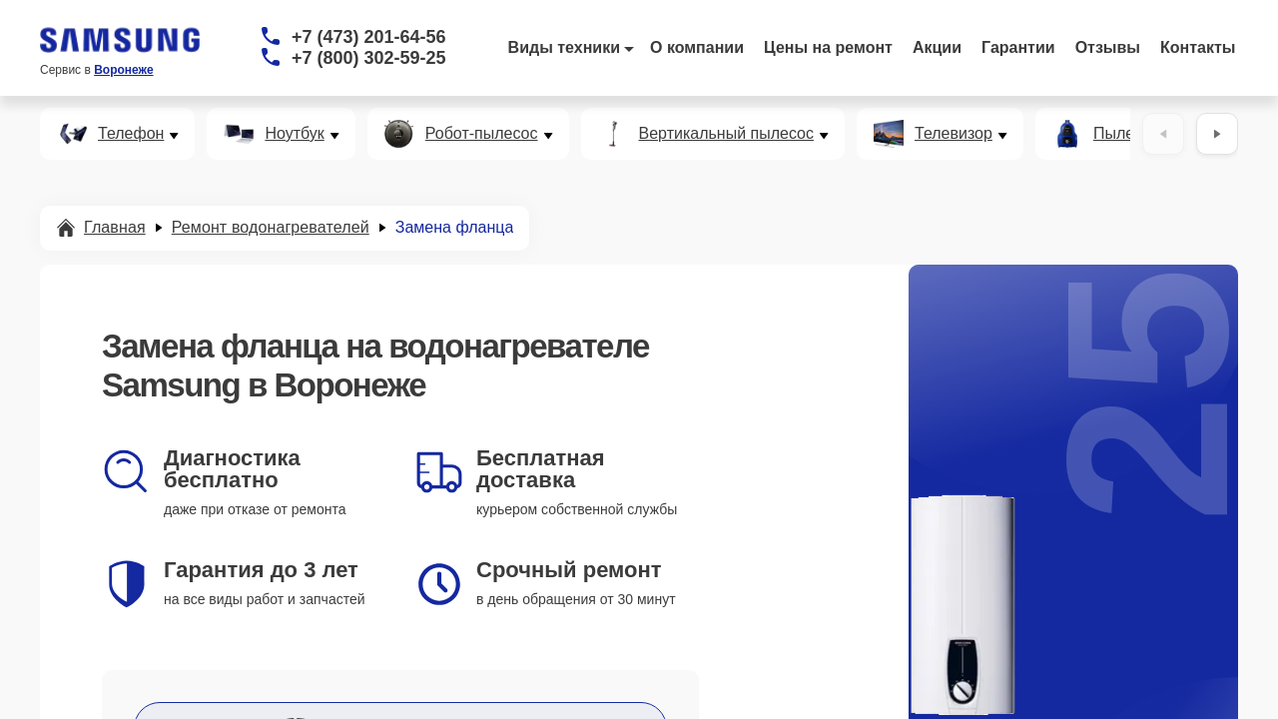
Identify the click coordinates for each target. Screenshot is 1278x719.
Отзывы (1107, 47)
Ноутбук (294, 134)
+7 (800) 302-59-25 (369, 58)
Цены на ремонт (828, 47)
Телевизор (953, 134)
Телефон (131, 134)
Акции (937, 47)
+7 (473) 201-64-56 (369, 37)
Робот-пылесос (481, 134)
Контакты (1197, 47)
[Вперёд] (1217, 134)
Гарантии (1018, 47)
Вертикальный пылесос (727, 134)
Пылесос (1126, 134)
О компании (697, 47)
